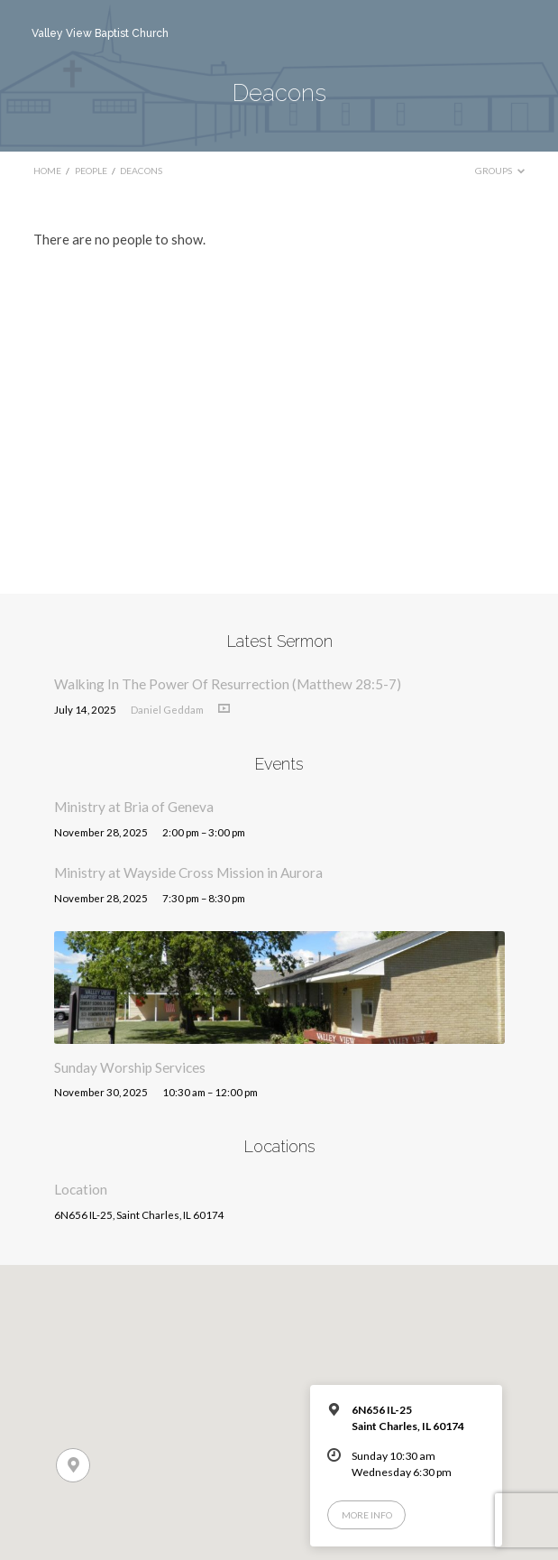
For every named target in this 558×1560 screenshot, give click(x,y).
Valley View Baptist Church (100, 33)
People (91, 170)
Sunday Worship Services (130, 1067)
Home (47, 170)
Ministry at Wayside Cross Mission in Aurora (188, 872)
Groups (500, 170)
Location (80, 1189)
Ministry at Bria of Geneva (134, 806)
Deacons (141, 170)
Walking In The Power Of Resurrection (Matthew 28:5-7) (227, 684)
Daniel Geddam (167, 709)
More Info (367, 1514)
